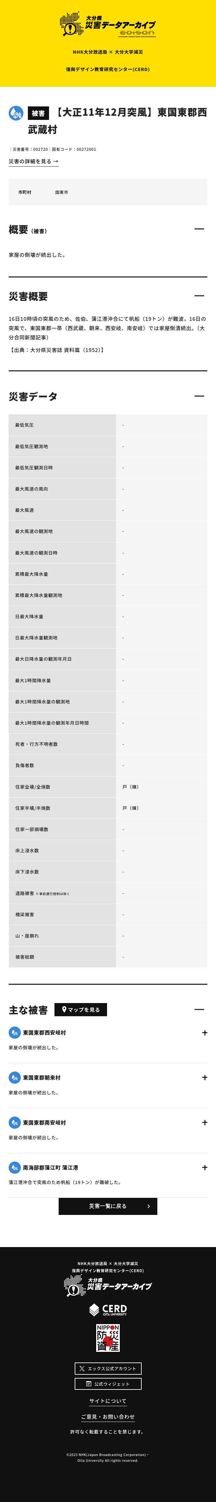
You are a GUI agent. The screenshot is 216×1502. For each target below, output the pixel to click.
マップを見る (80, 1009)
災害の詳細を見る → (34, 161)
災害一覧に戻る (108, 1206)
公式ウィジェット (112, 1384)
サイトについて (108, 1401)
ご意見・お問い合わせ (108, 1416)
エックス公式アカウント (112, 1368)
